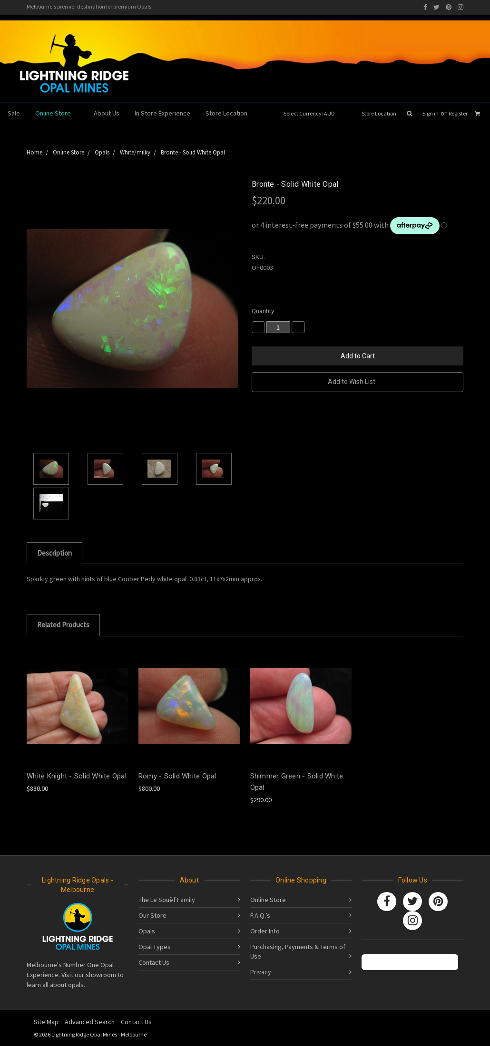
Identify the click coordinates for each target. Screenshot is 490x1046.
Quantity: (263, 311)
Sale (14, 113)
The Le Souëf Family (166, 899)
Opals (146, 931)
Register (458, 113)
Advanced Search (90, 1021)
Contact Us (153, 962)
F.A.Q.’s (260, 915)
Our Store (152, 915)
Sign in (430, 113)
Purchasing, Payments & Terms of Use (297, 951)
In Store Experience (162, 113)
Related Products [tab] (63, 624)
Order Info (265, 931)
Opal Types (154, 946)
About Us (106, 113)
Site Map (46, 1021)
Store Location (379, 113)
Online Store (56, 113)
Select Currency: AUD (312, 113)
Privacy (260, 972)
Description (54, 552)
